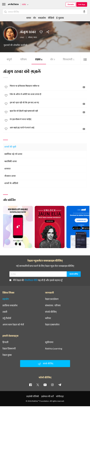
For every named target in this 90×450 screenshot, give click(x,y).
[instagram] (52, 384)
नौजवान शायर (10, 176)
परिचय (23, 60)
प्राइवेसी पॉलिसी (32, 396)
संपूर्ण (9, 60)
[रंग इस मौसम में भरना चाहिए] (48, 119)
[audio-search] (84, 11)
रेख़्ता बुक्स (7, 355)
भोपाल (30, 37)
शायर (28, 17)
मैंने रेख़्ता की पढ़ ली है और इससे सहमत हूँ (35, 280)
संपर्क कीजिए (51, 312)
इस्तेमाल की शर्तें (47, 396)
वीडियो (51, 17)
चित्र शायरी (68, 60)
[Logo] (13, 5)
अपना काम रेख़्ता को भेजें (13, 324)
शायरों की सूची (10, 147)
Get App (81, 4)
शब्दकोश (42, 17)
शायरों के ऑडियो (11, 183)
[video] (84, 87)
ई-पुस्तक (60, 17)
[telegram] (59, 384)
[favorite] (6, 87)
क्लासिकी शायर (10, 161)
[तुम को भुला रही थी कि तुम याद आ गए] (48, 102)
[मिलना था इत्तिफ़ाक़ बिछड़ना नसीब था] (48, 86)
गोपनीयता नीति (30, 280)
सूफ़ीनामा (49, 342)
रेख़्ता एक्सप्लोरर (52, 324)
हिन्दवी (5, 342)
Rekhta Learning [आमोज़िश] (53, 348)
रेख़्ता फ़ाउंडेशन (51, 299)
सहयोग (5, 299)
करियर (48, 318)
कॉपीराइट (60, 396)
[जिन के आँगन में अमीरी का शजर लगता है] (48, 94)
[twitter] (37, 384)
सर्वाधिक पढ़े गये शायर (13, 154)
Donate (71, 4)
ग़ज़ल (38, 60)
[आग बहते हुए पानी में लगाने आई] (48, 128)
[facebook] (30, 384)
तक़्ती (4, 312)
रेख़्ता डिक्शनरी (9, 348)
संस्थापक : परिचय (52, 305)
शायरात (7, 168)
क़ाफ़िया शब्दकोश (10, 305)
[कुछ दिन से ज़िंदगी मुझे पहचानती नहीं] (48, 111)
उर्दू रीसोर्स (6, 318)
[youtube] (45, 384)
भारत (35, 37)
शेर (52, 60)
